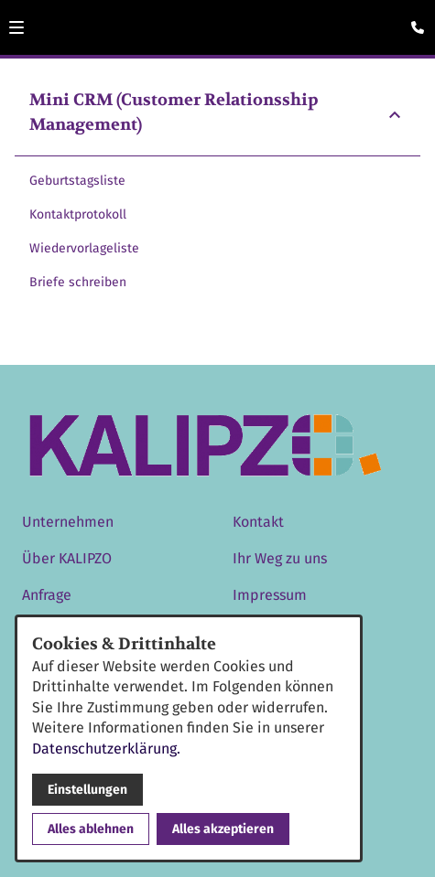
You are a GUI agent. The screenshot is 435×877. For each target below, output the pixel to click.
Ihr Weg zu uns (280, 558)
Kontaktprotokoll (77, 214)
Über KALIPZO (67, 558)
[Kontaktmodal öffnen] (413, 22)
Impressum (270, 595)
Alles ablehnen (91, 829)
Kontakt (258, 521)
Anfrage (46, 595)
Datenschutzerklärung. (106, 748)
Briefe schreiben (77, 282)
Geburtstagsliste (77, 180)
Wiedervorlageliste (84, 248)
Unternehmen (68, 521)
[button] (16, 27)
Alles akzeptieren (223, 829)
